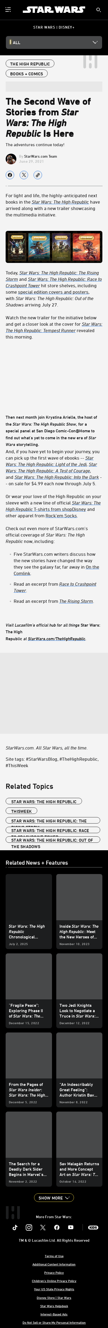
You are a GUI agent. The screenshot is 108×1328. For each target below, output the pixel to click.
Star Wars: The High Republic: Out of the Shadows (52, 840)
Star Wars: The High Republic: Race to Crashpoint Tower (50, 830)
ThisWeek (21, 811)
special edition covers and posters (53, 291)
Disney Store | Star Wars (54, 1297)
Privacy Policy (54, 1272)
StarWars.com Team (40, 156)
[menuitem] (9, 9)
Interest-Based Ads (54, 1314)
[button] (54, 1197)
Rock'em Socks (61, 515)
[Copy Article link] (37, 175)
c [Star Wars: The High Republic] (60, 201)
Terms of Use (54, 1256)
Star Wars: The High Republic (43, 801)
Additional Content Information (54, 1264)
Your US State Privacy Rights (54, 1289)
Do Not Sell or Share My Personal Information (54, 1322)
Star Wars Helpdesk (54, 1306)
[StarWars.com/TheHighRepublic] (56, 638)
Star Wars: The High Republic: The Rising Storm (49, 821)
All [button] (16, 42)
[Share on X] (24, 175)
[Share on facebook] (10, 175)
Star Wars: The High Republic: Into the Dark (56, 477)
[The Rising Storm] (76, 601)
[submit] (98, 9)
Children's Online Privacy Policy (54, 1281)
